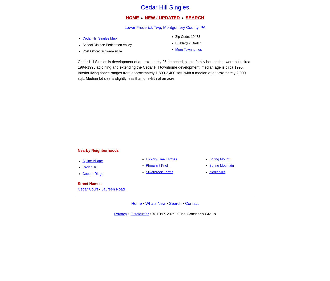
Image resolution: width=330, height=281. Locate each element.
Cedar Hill (89, 167)
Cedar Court (88, 189)
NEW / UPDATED (162, 17)
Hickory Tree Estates (161, 159)
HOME (132, 17)
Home (136, 203)
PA (203, 27)
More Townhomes (188, 49)
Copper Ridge (92, 174)
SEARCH (195, 17)
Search (175, 203)
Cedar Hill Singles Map (99, 38)
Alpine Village (92, 161)
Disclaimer (140, 214)
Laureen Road (113, 189)
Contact (192, 203)
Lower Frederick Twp (143, 27)
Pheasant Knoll (157, 165)
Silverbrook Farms (159, 172)
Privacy (120, 214)
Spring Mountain (221, 165)
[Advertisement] (165, 114)
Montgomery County (180, 27)
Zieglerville (217, 172)
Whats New (155, 203)
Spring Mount (219, 159)
